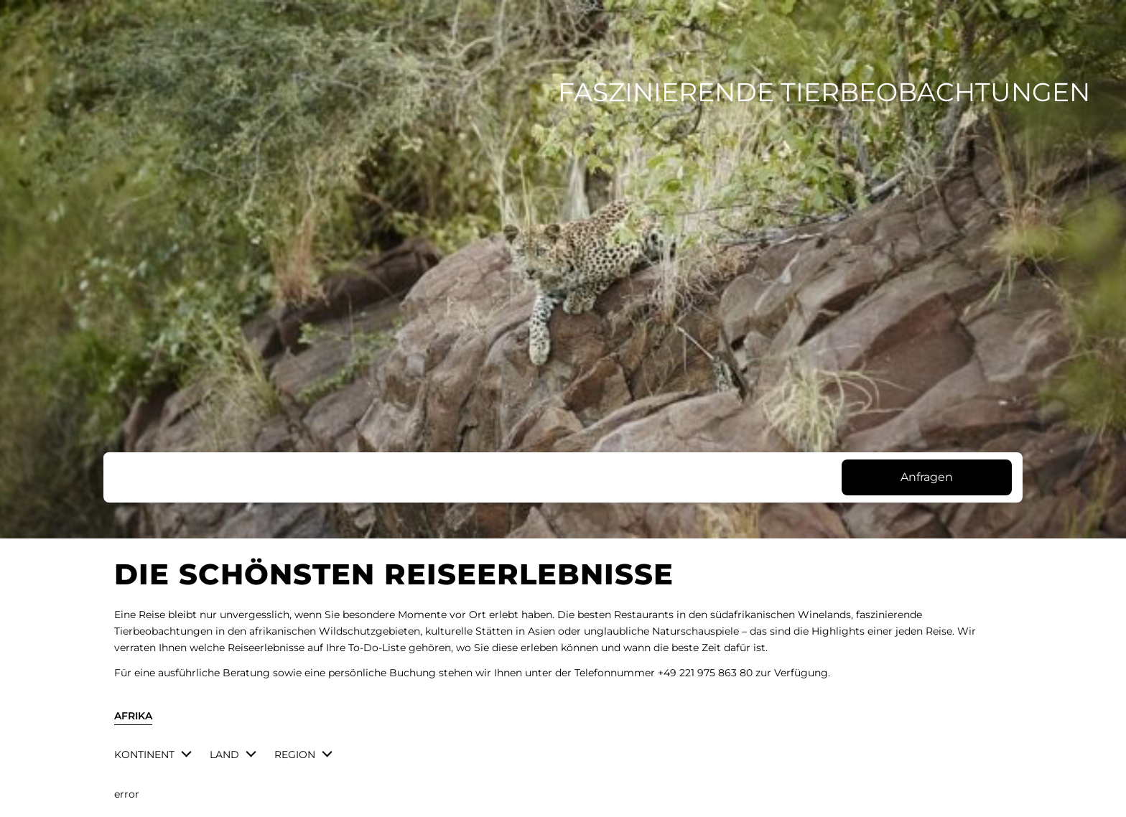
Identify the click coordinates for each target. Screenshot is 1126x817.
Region (294, 754)
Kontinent (144, 754)
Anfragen (927, 477)
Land (224, 754)
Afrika (133, 715)
